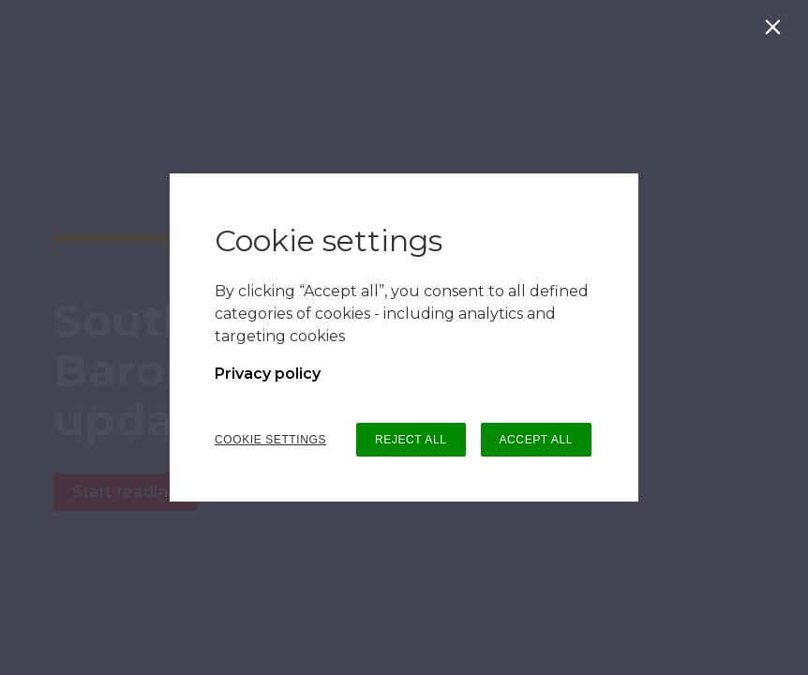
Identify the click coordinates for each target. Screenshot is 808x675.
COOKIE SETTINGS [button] (270, 439)
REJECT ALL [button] (410, 439)
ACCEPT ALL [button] (536, 439)
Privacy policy (268, 373)
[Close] (776, 31)
